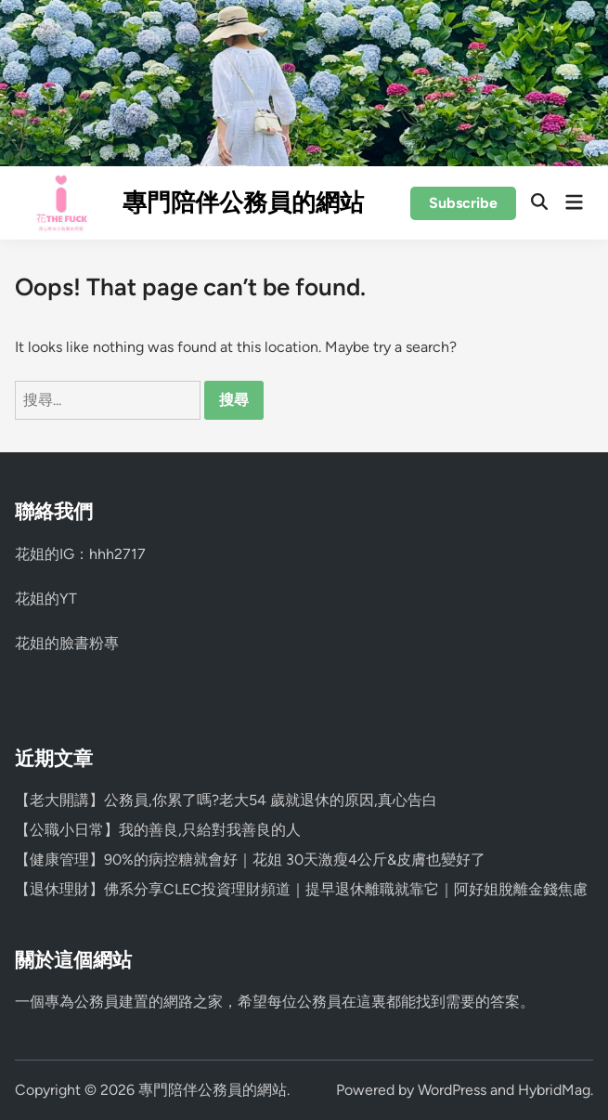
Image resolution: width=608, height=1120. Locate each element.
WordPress (452, 1090)
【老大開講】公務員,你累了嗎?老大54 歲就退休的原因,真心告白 (226, 800)
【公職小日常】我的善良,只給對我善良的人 (158, 830)
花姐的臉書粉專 (67, 643)
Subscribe (463, 203)
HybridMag (554, 1090)
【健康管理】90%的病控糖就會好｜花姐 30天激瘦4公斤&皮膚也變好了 (250, 859)
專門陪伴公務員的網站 (243, 202)
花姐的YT (46, 598)
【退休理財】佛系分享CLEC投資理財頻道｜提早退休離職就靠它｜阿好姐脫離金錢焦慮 (301, 889)
